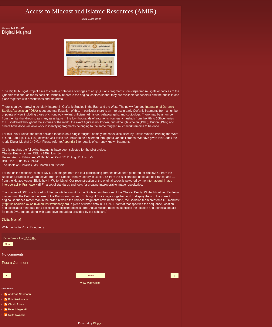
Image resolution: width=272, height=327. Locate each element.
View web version (90, 282)
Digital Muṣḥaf (11, 219)
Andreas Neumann (19, 294)
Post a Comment (15, 263)
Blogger (98, 323)
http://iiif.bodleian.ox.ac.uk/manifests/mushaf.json (35, 204)
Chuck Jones (16, 304)
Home (91, 275)
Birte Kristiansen (18, 299)
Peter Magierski (17, 309)
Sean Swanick (16, 314)
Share (8, 244)
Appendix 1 (70, 141)
